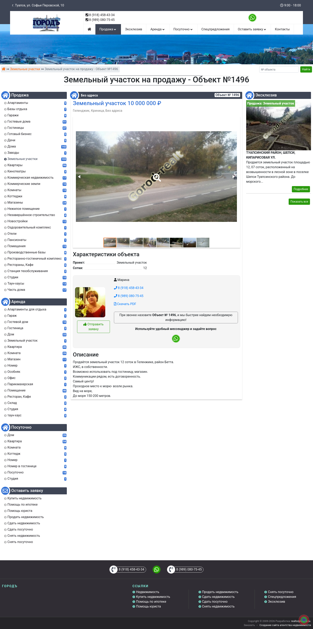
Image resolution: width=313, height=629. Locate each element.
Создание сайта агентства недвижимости (285, 625)
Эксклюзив (133, 29)
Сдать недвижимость (218, 597)
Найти (306, 69)
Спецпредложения (215, 29)
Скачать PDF (125, 304)
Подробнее (301, 189)
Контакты (282, 29)
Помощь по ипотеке (151, 601)
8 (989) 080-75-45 (102, 20)
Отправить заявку (93, 326)
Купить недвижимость (153, 597)
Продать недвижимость (220, 592)
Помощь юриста (148, 606)
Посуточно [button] (183, 29)
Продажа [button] (108, 29)
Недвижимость (147, 592)
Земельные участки (25, 69)
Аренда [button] (157, 29)
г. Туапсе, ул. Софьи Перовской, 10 (38, 5)
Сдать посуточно (215, 601)
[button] (156, 175)
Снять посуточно (280, 592)
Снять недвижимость (218, 606)
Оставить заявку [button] (252, 29)
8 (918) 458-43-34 (102, 15)
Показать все (299, 201)
